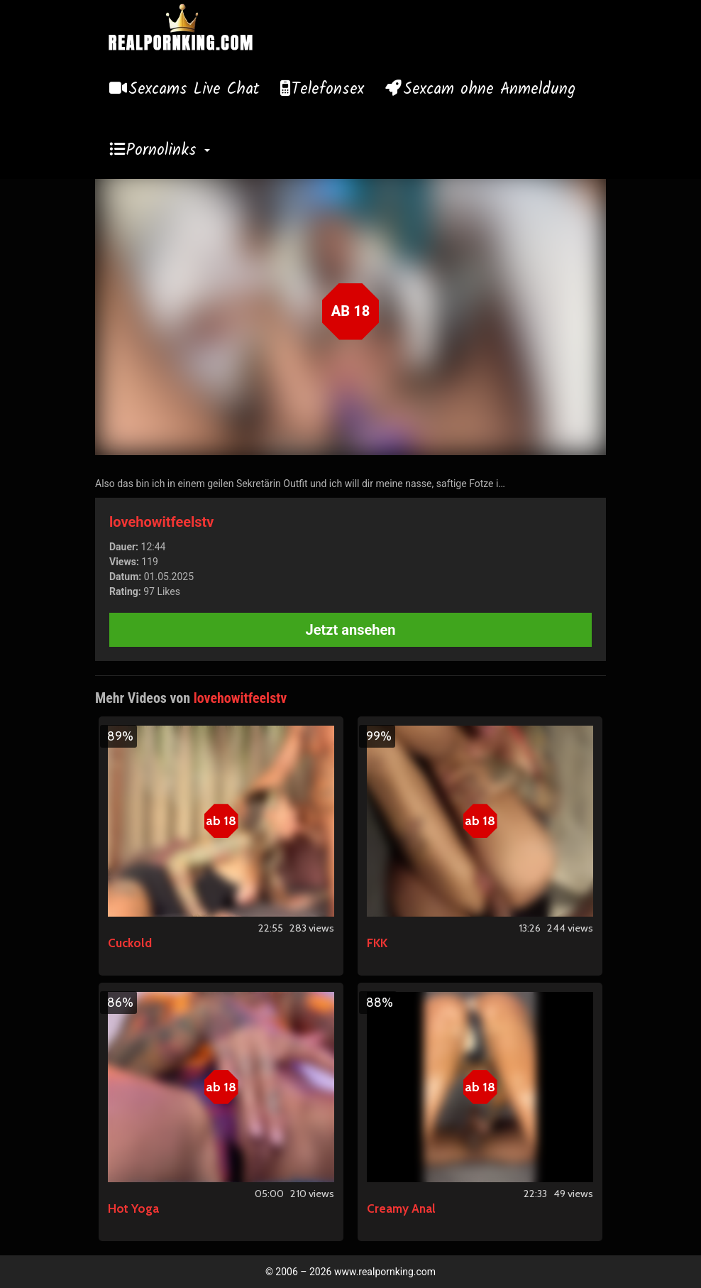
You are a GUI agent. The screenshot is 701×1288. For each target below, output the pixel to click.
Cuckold (130, 943)
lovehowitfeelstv (161, 521)
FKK (377, 943)
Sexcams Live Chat (193, 89)
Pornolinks (168, 150)
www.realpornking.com (385, 1271)
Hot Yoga (133, 1208)
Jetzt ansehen (351, 629)
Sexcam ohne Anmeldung (489, 89)
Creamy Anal (401, 1208)
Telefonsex (328, 89)
